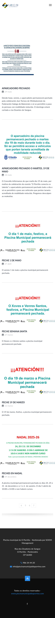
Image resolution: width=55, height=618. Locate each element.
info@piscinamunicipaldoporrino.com (29, 566)
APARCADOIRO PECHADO (16, 88)
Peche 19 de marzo (13, 402)
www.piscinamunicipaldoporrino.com (27, 593)
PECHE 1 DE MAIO (11, 260)
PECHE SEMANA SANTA (14, 331)
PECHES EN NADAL (12, 473)
